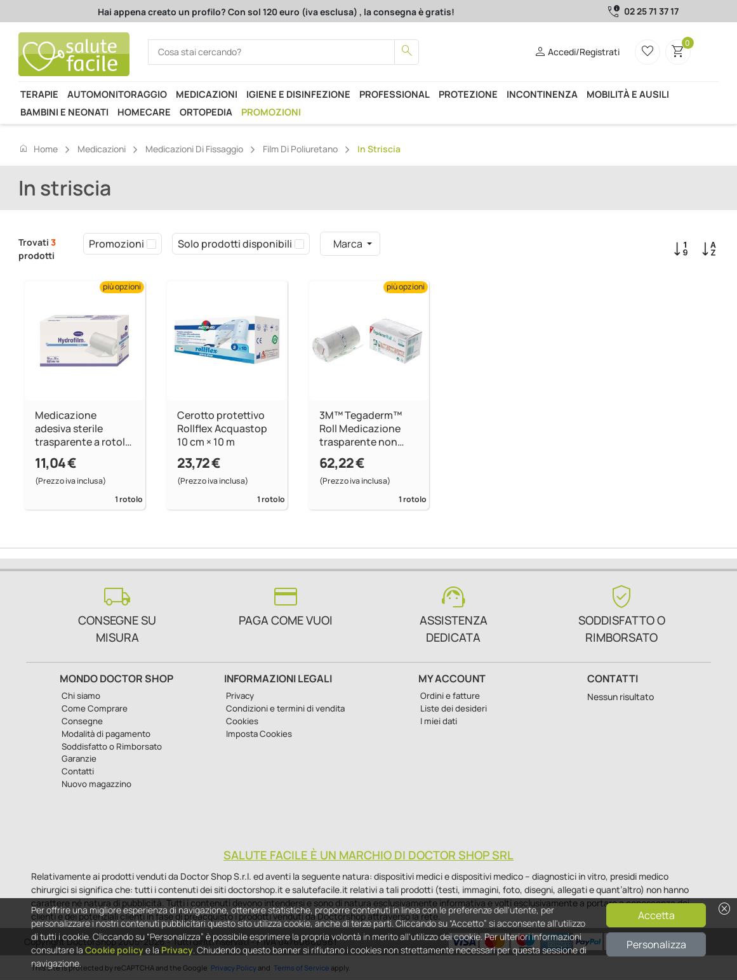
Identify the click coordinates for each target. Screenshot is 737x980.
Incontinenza (542, 94)
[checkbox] (151, 243)
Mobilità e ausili (628, 94)
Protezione (468, 94)
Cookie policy (114, 950)
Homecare (144, 111)
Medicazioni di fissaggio (194, 149)
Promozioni (271, 111)
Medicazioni (206, 94)
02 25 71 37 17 (651, 11)
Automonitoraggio (117, 94)
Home (38, 148)
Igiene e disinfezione (298, 94)
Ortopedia (206, 111)
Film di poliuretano (300, 149)
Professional (394, 94)
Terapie (39, 94)
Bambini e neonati (64, 111)
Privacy (177, 950)
